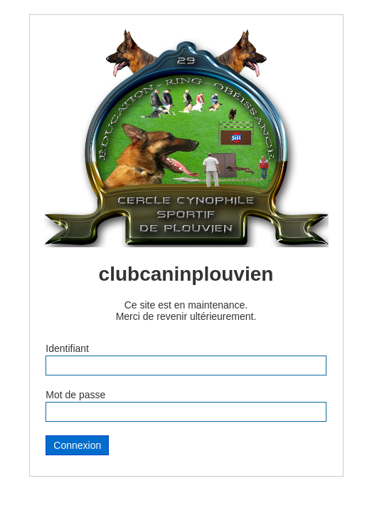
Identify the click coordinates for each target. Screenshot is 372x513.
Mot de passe (75, 394)
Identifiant (67, 348)
